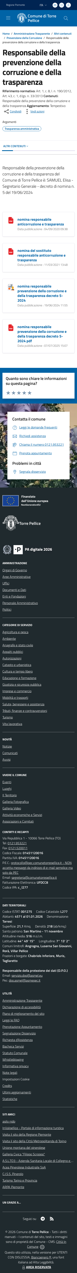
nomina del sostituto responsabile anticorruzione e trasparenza (41, 255)
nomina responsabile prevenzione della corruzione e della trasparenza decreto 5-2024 (42, 293)
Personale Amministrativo (20, 602)
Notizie (7, 746)
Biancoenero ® (41, 1257)
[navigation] (8, 17)
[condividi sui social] (12, 111)
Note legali (9, 1072)
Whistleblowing (13, 1059)
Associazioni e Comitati (18, 821)
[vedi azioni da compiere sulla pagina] (34, 111)
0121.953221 (17, 843)
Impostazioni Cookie (16, 1079)
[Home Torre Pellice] (36, 18)
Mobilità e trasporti (15, 697)
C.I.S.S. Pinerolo (12, 1173)
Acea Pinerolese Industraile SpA (24, 1167)
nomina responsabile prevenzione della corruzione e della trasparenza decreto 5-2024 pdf (42, 334)
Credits (7, 1085)
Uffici (5, 583)
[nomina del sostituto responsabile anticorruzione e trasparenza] (11, 251)
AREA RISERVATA (36, 1267)
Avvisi (6, 759)
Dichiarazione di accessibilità (21, 1007)
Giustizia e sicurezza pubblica (21, 684)
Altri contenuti (62, 33)
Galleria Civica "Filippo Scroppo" (23, 1154)
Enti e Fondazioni (14, 596)
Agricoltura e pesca (15, 632)
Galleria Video (11, 808)
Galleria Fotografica (15, 801)
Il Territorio (9, 795)
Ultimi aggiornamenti (16, 1092)
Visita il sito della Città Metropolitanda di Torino (34, 1141)
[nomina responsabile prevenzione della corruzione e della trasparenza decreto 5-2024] (11, 286)
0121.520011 (18, 848)
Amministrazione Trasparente (32, 33)
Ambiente (9, 638)
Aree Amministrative (16, 576)
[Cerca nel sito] (66, 18)
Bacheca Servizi (13, 1046)
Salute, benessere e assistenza (23, 704)
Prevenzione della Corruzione (24, 38)
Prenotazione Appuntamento (22, 1026)
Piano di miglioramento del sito (23, 1013)
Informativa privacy (15, 1066)
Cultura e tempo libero (17, 671)
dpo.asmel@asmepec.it (24, 980)
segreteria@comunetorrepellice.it (34, 877)
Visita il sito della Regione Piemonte (26, 1134)
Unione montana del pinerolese (23, 1147)
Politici (6, 609)
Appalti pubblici (12, 651)
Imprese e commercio (16, 691)
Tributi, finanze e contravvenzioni (24, 710)
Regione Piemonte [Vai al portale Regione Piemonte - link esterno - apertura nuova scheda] (15, 5)
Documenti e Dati (14, 589)
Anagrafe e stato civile (17, 645)
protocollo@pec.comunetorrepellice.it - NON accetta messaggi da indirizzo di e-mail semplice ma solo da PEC (37, 867)
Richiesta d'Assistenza (17, 1039)
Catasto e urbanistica (16, 664)
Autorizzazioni (11, 658)
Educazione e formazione (19, 677)
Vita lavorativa (12, 723)
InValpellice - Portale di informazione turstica (33, 1127)
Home (6, 33)
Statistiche (9, 1098)
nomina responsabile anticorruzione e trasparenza (40, 222)
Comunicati (10, 752)
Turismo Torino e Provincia (19, 1180)
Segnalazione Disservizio (19, 1033)
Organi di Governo (14, 570)
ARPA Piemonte (13, 1186)
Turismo (7, 717)
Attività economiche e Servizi (22, 814)
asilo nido (8, 1121)
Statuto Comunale (15, 1052)
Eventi (6, 782)
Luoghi (6, 788)
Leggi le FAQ (11, 1020)
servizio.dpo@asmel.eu (27, 975)
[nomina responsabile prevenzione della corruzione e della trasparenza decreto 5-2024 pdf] (11, 327)
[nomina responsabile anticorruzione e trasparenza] (11, 219)
